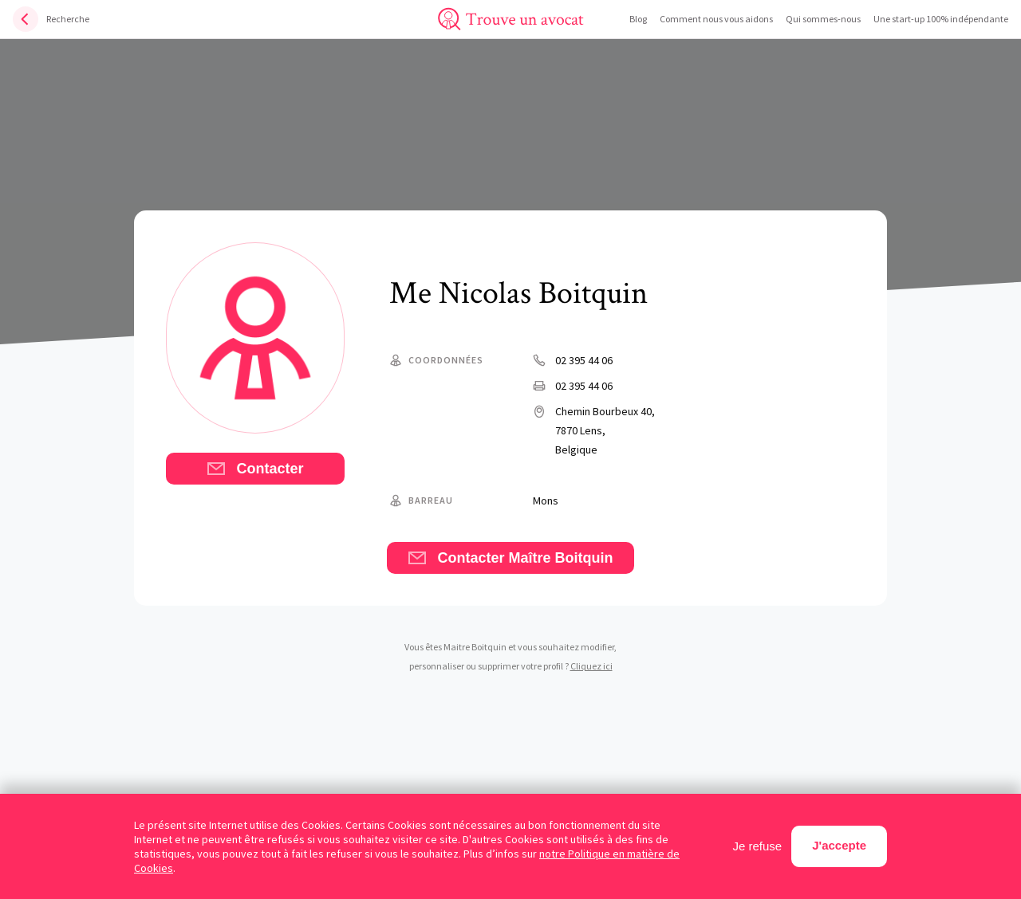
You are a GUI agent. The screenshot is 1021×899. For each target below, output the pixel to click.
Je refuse (758, 846)
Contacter (255, 468)
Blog (638, 19)
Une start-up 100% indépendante (940, 19)
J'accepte (839, 845)
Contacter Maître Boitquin (510, 557)
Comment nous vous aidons (716, 19)
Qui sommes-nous (823, 19)
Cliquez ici (591, 666)
